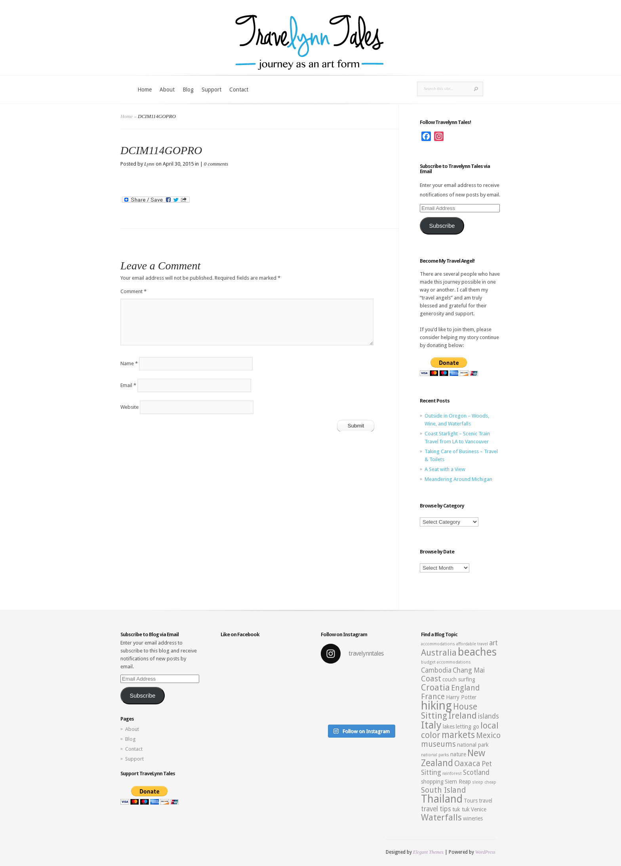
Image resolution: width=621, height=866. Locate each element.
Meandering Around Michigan (458, 479)
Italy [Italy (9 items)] (431, 725)
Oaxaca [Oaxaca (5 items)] (467, 763)
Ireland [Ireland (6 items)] (462, 716)
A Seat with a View (445, 469)
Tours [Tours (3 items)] (471, 800)
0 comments (216, 164)
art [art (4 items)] (493, 643)
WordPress (485, 852)
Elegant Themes (428, 852)
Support (211, 89)
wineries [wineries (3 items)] (473, 818)
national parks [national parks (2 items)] (435, 754)
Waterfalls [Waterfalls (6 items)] (441, 817)
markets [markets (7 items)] (458, 734)
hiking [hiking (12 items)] (436, 705)
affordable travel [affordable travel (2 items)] (472, 644)
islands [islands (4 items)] (488, 716)
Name (129, 363)
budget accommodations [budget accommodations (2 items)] (446, 662)
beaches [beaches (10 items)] (477, 652)
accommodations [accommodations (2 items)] (438, 644)
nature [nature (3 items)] (458, 754)
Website (129, 407)
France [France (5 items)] (433, 696)
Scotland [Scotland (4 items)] (476, 772)
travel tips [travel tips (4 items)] (436, 809)
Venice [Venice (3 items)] (478, 809)
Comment (133, 291)
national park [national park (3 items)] (473, 745)
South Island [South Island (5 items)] (443, 790)
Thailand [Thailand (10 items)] (442, 799)
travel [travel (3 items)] (485, 800)
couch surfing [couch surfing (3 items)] (458, 679)
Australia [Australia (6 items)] (439, 653)
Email (128, 385)
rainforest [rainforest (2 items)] (452, 773)
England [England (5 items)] (465, 687)
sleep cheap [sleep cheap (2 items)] (484, 782)
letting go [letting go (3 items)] (467, 726)
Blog (188, 89)
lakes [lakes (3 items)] (449, 726)
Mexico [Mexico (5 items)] (488, 735)
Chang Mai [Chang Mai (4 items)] (469, 670)
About (167, 89)
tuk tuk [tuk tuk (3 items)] (461, 809)
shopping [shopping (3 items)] (432, 781)
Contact (238, 89)
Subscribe (442, 226)
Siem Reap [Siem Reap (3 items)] (458, 781)
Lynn (149, 164)
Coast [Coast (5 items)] (431, 678)
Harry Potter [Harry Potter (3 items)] (461, 697)
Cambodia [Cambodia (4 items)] (436, 670)
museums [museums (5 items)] (438, 744)
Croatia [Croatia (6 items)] (435, 687)
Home (144, 89)
